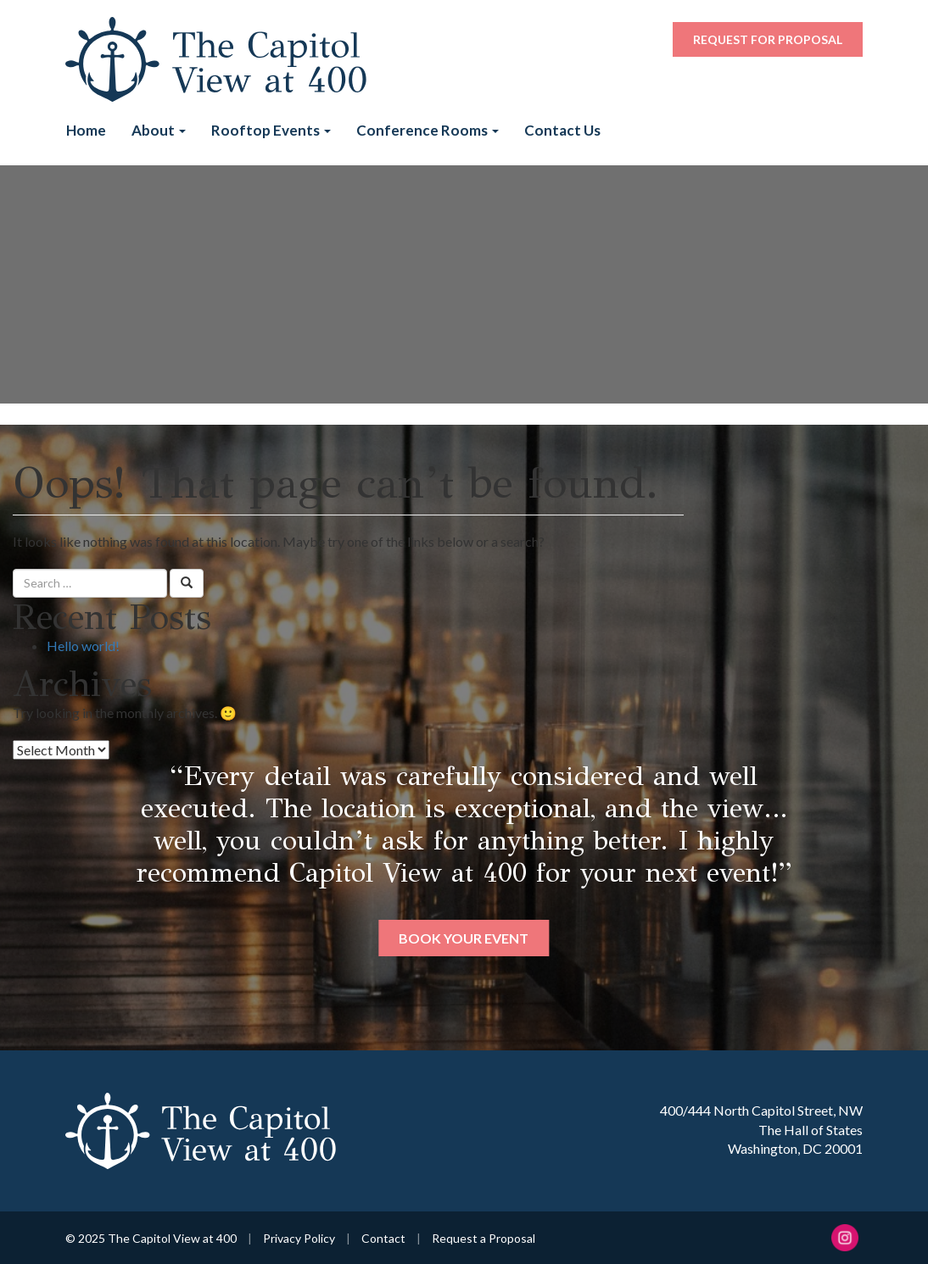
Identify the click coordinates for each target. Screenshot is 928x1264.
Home (86, 130)
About (158, 130)
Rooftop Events (271, 130)
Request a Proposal (483, 1238)
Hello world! (83, 646)
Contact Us (562, 130)
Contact (383, 1238)
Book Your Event (463, 938)
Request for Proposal (767, 39)
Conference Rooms (427, 130)
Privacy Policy (299, 1238)
